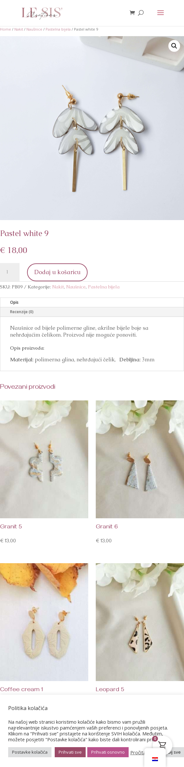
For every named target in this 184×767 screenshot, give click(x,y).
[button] (174, 46)
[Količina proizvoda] (10, 272)
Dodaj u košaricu (57, 272)
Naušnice (34, 29)
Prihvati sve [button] (70, 752)
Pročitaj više (143, 752)
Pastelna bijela (58, 29)
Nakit (18, 29)
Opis (14, 302)
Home (5, 29)
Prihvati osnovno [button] (108, 752)
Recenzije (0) (22, 311)
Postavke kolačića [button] (30, 752)
